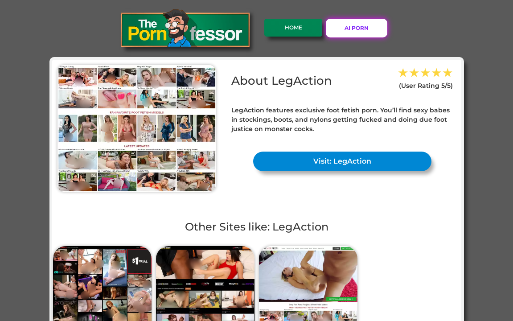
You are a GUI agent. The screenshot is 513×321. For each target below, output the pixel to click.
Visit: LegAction (342, 161)
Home (293, 27)
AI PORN (357, 28)
